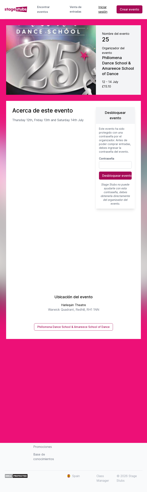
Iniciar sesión (102, 9)
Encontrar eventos (43, 9)
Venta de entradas (79, 9)
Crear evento (129, 9)
